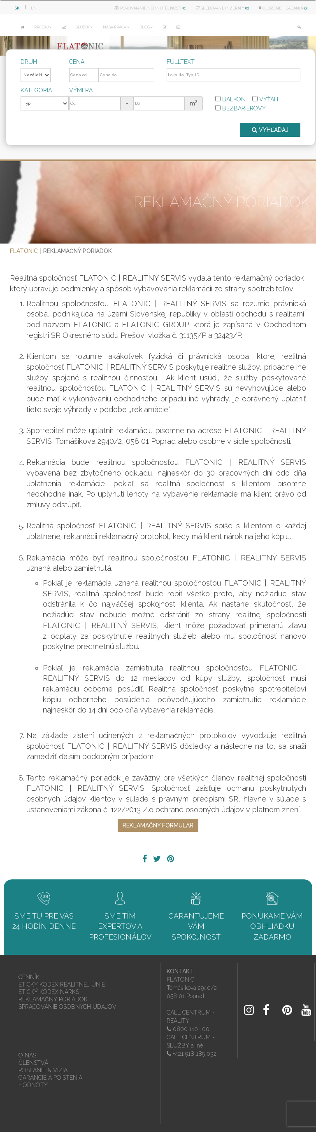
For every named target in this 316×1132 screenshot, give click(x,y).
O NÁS (27, 1055)
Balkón (230, 99)
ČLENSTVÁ (33, 1062)
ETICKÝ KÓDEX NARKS (49, 992)
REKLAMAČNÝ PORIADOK (53, 999)
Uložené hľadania (283, 8)
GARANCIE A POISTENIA (50, 1077)
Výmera (81, 90)
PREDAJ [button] (43, 27)
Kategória (36, 90)
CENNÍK (29, 977)
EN (34, 8)
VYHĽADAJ (270, 130)
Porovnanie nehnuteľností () (150, 8)
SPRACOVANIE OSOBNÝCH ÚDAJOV (67, 1006)
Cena (76, 62)
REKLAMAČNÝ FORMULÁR (158, 825)
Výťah (265, 99)
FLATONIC (24, 251)
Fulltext (181, 62)
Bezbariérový (240, 108)
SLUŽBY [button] (84, 27)
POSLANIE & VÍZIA (43, 1070)
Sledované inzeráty (222, 8)
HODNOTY (33, 1085)
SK (17, 8)
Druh (29, 62)
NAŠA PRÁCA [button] (116, 27)
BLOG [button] (146, 27)
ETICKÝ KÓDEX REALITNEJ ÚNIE (62, 984)
